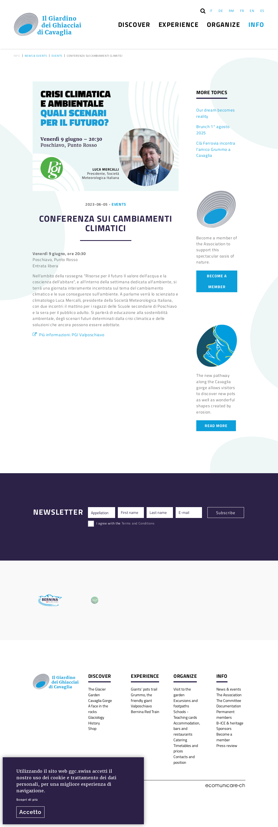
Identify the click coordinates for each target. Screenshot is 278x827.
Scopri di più (27, 799)
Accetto (30, 812)
